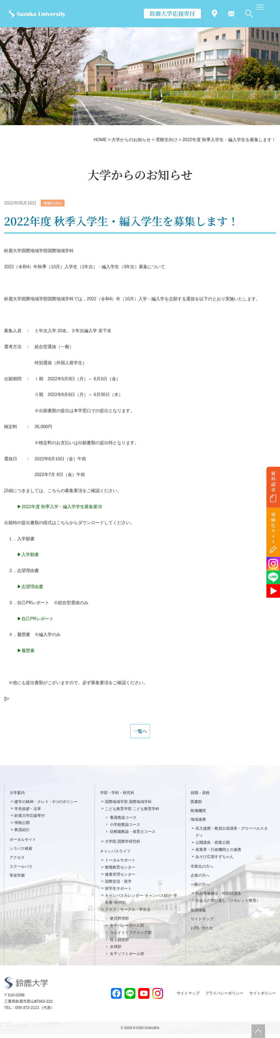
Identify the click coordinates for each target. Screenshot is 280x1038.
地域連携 (198, 823)
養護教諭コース (123, 822)
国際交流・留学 (118, 885)
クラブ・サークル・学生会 (128, 914)
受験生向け (54, 203)
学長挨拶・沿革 (27, 813)
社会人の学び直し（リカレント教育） (227, 904)
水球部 (115, 951)
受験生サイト (273, 528)
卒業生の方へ (202, 870)
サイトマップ (202, 923)
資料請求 (273, 481)
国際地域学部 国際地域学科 (128, 806)
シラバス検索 (21, 852)
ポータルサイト (23, 843)
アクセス (17, 861)
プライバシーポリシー (224, 997)
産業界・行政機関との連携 (218, 853)
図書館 (196, 806)
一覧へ (140, 733)
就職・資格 (200, 797)
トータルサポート (120, 864)
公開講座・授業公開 (212, 846)
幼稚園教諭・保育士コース (132, 836)
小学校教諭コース (125, 829)
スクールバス (21, 870)
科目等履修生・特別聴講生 (218, 897)
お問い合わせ (202, 932)
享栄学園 (17, 879)
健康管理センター (120, 878)
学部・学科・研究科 (117, 797)
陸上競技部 (119, 943)
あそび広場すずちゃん (214, 860)
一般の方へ (200, 888)
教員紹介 (22, 834)
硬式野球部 (119, 922)
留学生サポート (118, 892)
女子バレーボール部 (127, 930)
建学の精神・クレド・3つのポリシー (45, 806)
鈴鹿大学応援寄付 (172, 13)
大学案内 (17, 797)
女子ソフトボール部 (127, 958)
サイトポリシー (262, 997)
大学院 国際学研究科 (122, 845)
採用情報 (198, 914)
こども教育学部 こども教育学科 (132, 813)
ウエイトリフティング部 (131, 937)
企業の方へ (200, 879)
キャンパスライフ (115, 855)
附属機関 (198, 815)
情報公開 (22, 827)
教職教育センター (120, 871)
